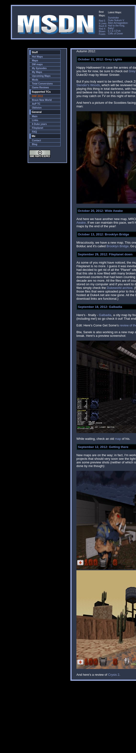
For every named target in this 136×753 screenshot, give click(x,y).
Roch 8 (102, 26)
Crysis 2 (113, 674)
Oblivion (37, 107)
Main (34, 116)
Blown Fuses (102, 32)
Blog (34, 144)
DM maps (37, 64)
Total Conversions (42, 83)
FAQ (34, 131)
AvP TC (36, 104)
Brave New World (42, 100)
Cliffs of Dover (115, 33)
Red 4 (102, 28)
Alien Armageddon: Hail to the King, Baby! (118, 26)
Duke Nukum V (116, 20)
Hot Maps (37, 56)
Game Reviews (40, 87)
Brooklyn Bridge (117, 246)
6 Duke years (39, 124)
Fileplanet (37, 128)
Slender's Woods (88, 85)
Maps (35, 60)
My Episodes (39, 68)
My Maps (37, 72)
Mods (35, 79)
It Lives (102, 23)
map (118, 439)
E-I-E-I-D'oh (114, 31)
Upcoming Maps (41, 76)
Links (35, 120)
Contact (36, 140)
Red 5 (102, 20)
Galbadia (105, 315)
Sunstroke (113, 17)
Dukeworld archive (119, 288)
